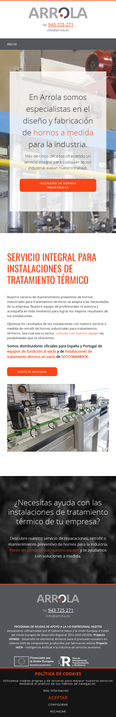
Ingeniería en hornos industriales (58, 185)
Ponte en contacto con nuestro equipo (44, 550)
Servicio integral (32, 372)
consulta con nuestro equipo (77, 333)
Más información (56, 690)
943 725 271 (61, 24)
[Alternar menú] (105, 44)
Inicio (12, 44)
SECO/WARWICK (74, 356)
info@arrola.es (58, 30)
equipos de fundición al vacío (31, 351)
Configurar (58, 704)
